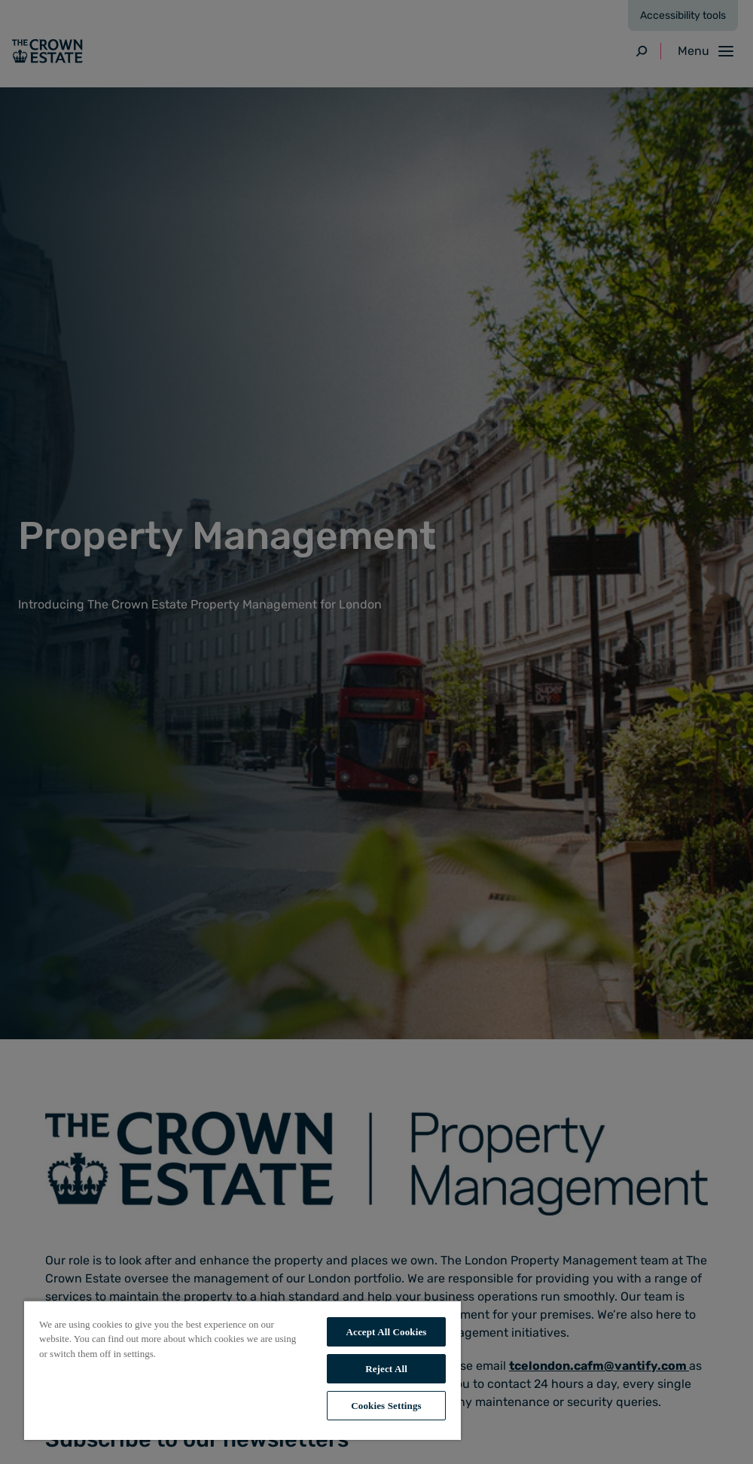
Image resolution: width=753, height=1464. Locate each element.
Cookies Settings (386, 1405)
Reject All (386, 1368)
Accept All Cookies (386, 1331)
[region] (242, 1370)
